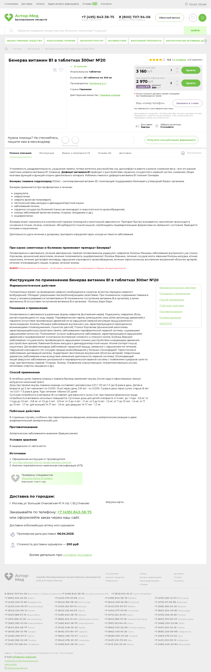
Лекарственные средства (24, 40)
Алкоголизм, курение (61, 40)
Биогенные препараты (146, 40)
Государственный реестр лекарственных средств (41, 462)
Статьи (143, 573)
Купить (191, 70)
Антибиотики (117, 40)
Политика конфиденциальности (21, 660)
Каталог (17, 49)
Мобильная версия (17, 668)
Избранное (112, 580)
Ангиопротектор (91, 40)
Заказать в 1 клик (187, 103)
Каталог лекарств (115, 577)
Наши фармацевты (149, 580)
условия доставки (77, 555)
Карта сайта (11, 664)
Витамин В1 (34, 49)
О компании (112, 573)
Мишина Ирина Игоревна (37, 478)
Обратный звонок (169, 17)
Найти (195, 30)
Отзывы (144, 584)
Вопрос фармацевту (151, 577)
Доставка (178, 573)
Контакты (178, 580)
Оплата (40, 3)
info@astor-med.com (24, 657)
